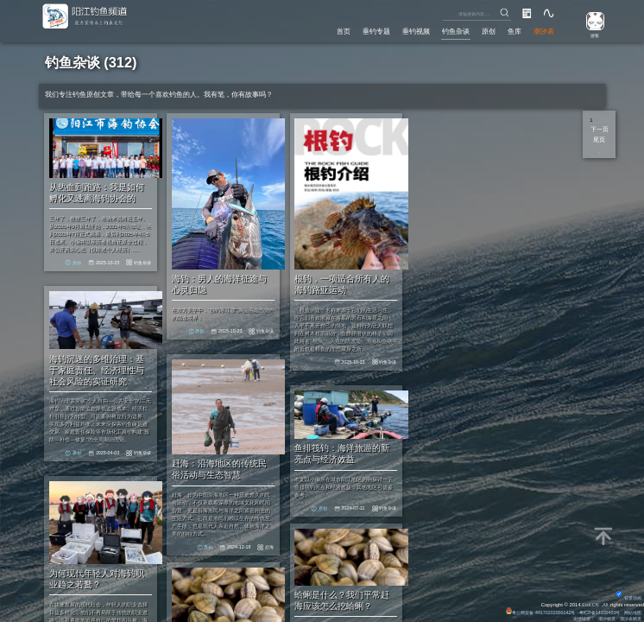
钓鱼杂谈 (444, 30)
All (605, 602)
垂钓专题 (355, 30)
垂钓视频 (399, 30)
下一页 (599, 128)
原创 (481, 30)
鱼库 (510, 30)
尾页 (599, 139)
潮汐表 (542, 30)
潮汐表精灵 (628, 617)
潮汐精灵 (600, 617)
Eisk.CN (588, 602)
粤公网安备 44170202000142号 (527, 609)
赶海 (292, 540)
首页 (319, 30)
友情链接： (573, 617)
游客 (591, 34)
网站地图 (631, 609)
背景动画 (626, 595)
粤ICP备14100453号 (593, 609)
